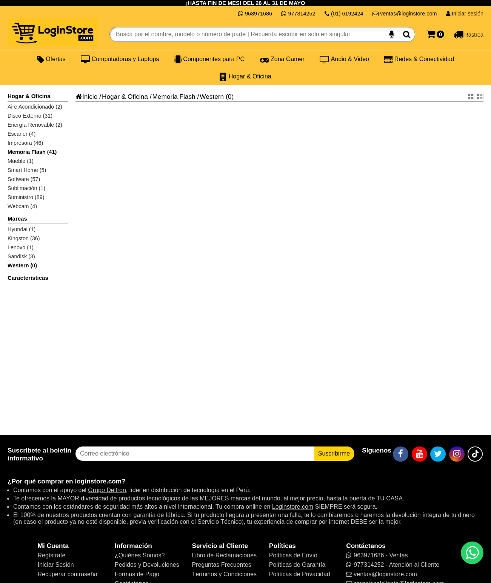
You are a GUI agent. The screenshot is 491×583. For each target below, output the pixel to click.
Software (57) (24, 179)
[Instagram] (457, 454)
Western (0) (22, 265)
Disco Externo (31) (30, 116)
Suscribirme (334, 453)
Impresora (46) (25, 143)
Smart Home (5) (27, 170)
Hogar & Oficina (245, 76)
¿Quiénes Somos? (140, 555)
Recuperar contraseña (67, 574)
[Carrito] (435, 34)
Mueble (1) (21, 161)
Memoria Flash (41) (32, 152)
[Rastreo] (468, 34)
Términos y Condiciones (224, 574)
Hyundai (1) (21, 229)
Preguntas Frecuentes (221, 565)
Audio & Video (344, 59)
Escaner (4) (21, 134)
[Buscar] (407, 34)
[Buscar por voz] (392, 34)
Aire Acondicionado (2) (35, 107)
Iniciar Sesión (56, 565)
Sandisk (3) (21, 256)
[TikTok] (475, 454)
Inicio (86, 97)
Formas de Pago (137, 574)
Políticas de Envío (293, 555)
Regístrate (52, 555)
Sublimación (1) (26, 188)
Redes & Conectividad (419, 59)
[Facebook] (400, 454)
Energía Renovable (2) (35, 125)
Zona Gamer (282, 59)
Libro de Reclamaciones (224, 555)
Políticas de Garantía (297, 565)
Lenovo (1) (21, 247)
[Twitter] (438, 454)
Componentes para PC (209, 59)
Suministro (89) (26, 197)
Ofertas (51, 59)
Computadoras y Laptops (120, 59)
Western (212, 97)
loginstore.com (98, 481)
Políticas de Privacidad (299, 574)
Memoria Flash (173, 97)
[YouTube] (419, 454)
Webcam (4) (22, 206)
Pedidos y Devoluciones (147, 565)
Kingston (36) (24, 238)
